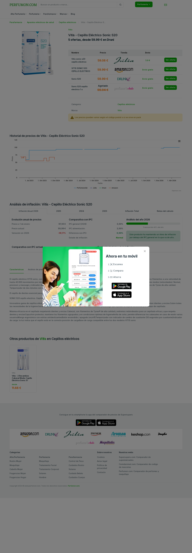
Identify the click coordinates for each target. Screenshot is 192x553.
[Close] (144, 251)
